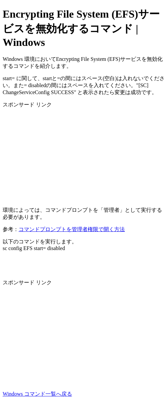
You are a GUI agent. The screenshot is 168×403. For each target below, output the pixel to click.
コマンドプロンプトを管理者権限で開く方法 (72, 229)
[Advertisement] (84, 155)
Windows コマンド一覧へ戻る (37, 394)
